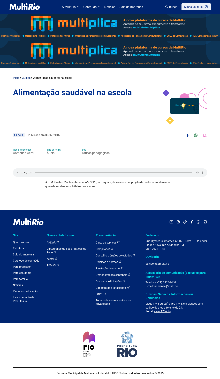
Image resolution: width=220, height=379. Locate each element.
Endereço (152, 235)
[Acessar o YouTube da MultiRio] (171, 222)
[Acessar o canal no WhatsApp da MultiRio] (198, 222)
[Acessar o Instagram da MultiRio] (178, 222)
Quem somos (21, 242)
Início (16, 77)
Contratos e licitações (110, 281)
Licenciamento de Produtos (23, 299)
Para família (20, 279)
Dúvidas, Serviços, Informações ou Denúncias (169, 296)
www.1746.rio (162, 311)
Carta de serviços (108, 242)
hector (52, 259)
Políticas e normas (109, 262)
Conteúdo (91, 7)
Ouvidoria (152, 257)
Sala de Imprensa (131, 7)
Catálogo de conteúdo (26, 260)
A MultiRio (70, 7)
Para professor (22, 266)
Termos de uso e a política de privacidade (113, 302)
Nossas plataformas (60, 235)
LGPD (101, 294)
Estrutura (18, 248)
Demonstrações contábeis (113, 275)
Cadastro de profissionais (113, 287)
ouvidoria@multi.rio (157, 263)
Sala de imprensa (23, 254)
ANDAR (53, 242)
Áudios (26, 77)
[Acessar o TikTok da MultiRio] (185, 222)
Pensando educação (25, 291)
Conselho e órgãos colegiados (115, 255)
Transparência (106, 235)
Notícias (109, 7)
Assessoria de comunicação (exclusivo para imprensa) (176, 274)
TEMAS (53, 265)
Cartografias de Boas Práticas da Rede (66, 250)
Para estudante (22, 273)
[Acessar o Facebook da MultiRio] (192, 222)
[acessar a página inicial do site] (24, 7)
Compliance (104, 249)
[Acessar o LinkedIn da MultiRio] (205, 222)
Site (15, 235)
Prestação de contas (110, 268)
